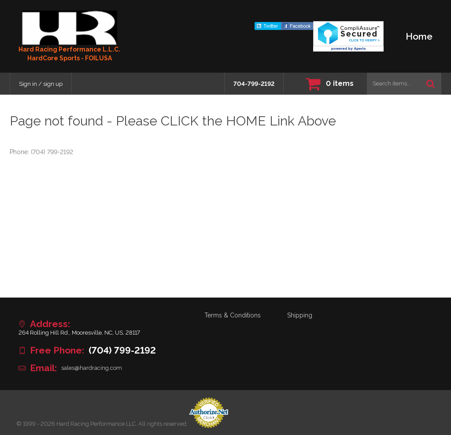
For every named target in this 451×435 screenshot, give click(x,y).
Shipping (299, 315)
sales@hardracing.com (91, 368)
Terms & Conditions (232, 315)
